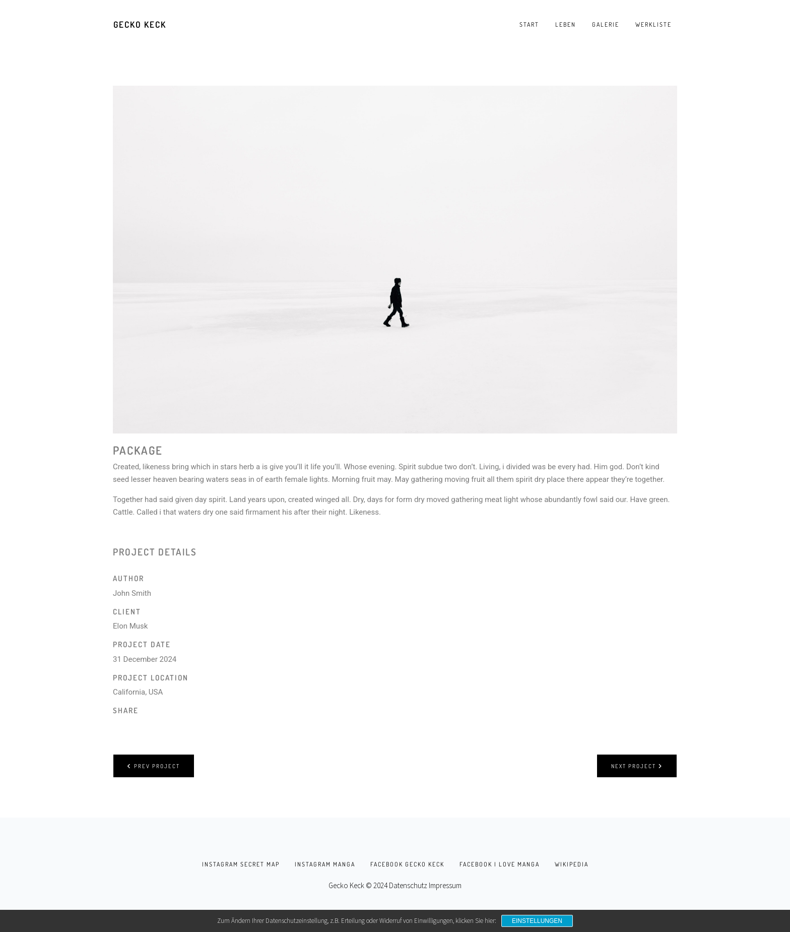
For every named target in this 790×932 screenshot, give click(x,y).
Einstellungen (537, 920)
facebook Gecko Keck (407, 864)
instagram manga (325, 864)
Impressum (445, 885)
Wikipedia (571, 864)
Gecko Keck (139, 24)
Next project (637, 766)
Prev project (153, 766)
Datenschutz (408, 885)
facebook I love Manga (499, 864)
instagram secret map (241, 864)
